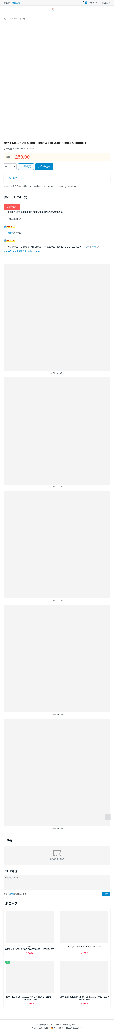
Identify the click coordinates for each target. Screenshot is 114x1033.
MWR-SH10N (50, 186)
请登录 (7, 2)
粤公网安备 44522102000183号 (67, 1028)
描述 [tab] (6, 197)
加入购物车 (44, 166)
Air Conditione (36, 186)
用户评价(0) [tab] (20, 197)
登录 (12, 894)
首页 (5, 19)
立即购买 (26, 166)
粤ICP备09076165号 (40, 1028)
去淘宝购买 (12, 207)
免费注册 (16, 2)
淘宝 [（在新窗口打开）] (94, 247)
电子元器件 (15, 186)
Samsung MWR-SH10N (69, 186)
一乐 (84, 247)
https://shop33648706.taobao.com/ (22, 251)
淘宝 (10, 233)
